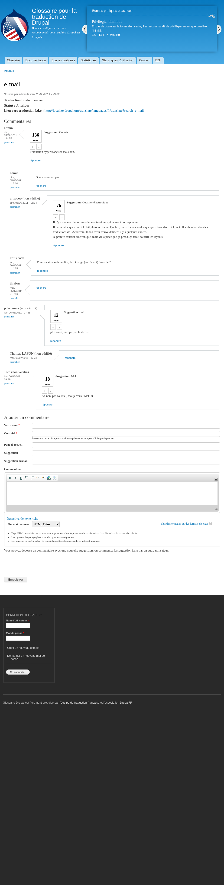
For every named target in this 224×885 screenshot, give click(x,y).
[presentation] (39, 562)
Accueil (9, 70)
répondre (35, 160)
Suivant (219, 29)
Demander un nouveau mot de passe (26, 657)
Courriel (10, 433)
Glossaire (13, 60)
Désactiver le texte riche (22, 518)
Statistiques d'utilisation (117, 60)
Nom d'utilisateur (17, 620)
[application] (112, 492)
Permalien (9, 142)
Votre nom (12, 425)
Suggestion (11, 452)
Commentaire (13, 469)
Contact (144, 60)
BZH (158, 60)
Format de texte (18, 524)
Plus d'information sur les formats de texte (184, 523)
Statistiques (88, 60)
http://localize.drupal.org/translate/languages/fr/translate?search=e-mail (94, 110)
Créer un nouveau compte (23, 648)
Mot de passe (15, 633)
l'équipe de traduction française (79, 702)
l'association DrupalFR (118, 702)
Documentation (36, 60)
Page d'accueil (13, 444)
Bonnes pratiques (63, 60)
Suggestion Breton (16, 461)
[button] (10, 477)
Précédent (84, 29)
